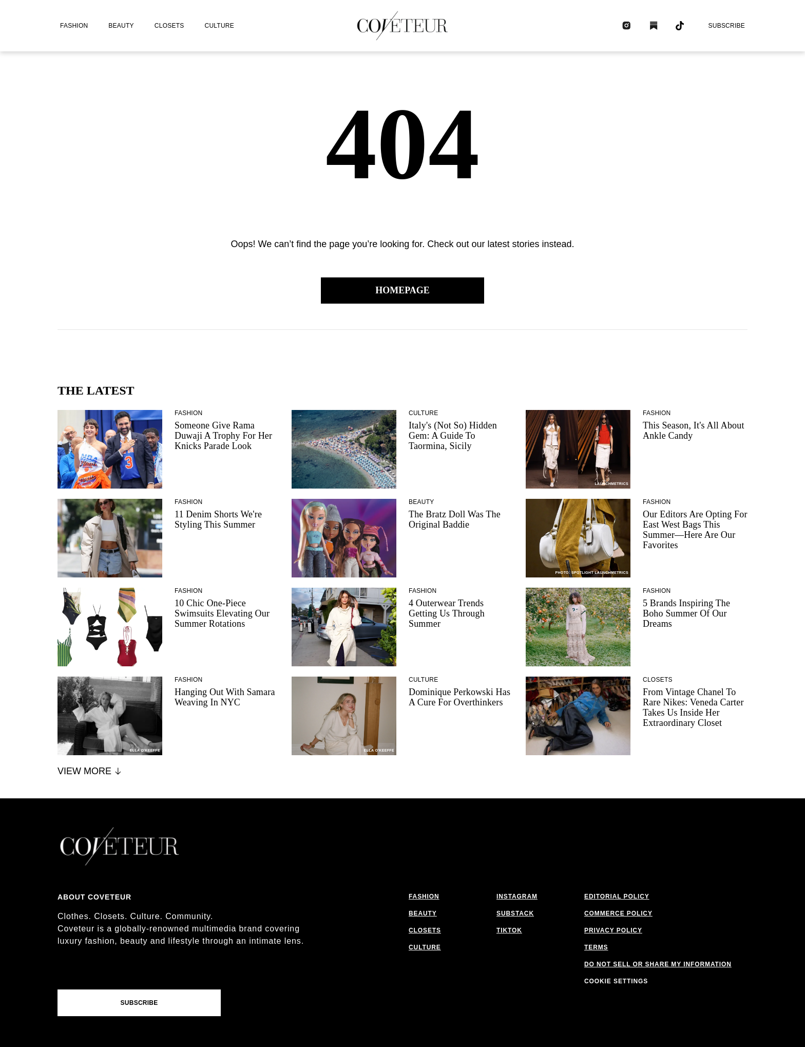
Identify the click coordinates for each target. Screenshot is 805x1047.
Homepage (402, 290)
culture (219, 25)
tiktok (509, 930)
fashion (74, 25)
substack (515, 913)
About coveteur (94, 897)
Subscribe (726, 25)
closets (169, 25)
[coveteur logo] (402, 26)
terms (596, 947)
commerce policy (618, 913)
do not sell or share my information (658, 964)
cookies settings (618, 981)
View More (90, 771)
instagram (517, 896)
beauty (120, 25)
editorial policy (616, 896)
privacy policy (613, 930)
